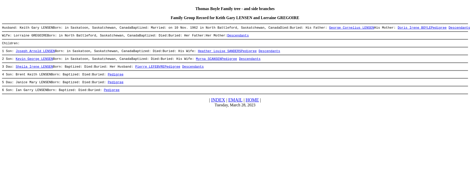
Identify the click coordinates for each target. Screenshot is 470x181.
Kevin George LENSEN (34, 62)
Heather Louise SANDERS (219, 54)
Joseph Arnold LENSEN (35, 54)
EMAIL (235, 106)
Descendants (238, 36)
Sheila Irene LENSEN (34, 71)
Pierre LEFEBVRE (149, 71)
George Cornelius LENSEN (351, 28)
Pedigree (438, 28)
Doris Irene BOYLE (414, 28)
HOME (252, 106)
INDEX (218, 106)
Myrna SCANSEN (208, 62)
